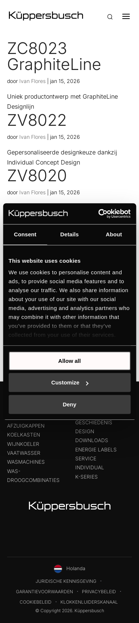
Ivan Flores (32, 81)
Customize (69, 382)
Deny (69, 404)
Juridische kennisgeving (66, 581)
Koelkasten (23, 435)
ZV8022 (37, 120)
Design (84, 431)
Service (85, 458)
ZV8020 (37, 175)
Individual (89, 467)
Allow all (69, 361)
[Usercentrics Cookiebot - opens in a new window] (98, 213)
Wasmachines (26, 462)
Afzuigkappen (25, 426)
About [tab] (114, 234)
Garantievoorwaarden (44, 591)
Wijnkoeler (23, 444)
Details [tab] (69, 234)
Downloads (91, 440)
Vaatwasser (23, 453)
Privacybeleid (99, 591)
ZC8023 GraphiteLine (54, 56)
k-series (86, 477)
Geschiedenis (93, 422)
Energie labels (96, 450)
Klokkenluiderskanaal (89, 602)
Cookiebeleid (36, 602)
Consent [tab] (25, 234)
